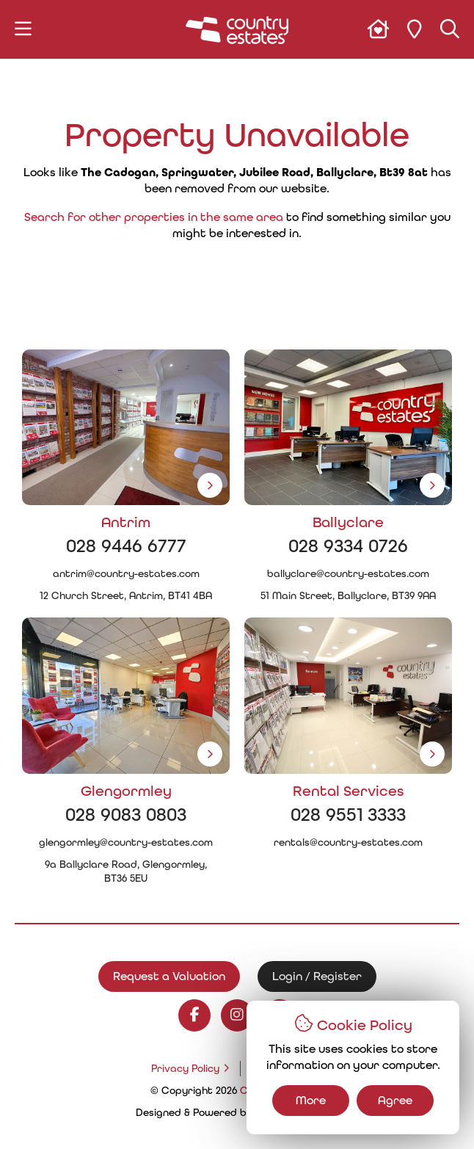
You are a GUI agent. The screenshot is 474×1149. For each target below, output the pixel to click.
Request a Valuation (169, 976)
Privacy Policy (185, 1068)
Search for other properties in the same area (153, 217)
